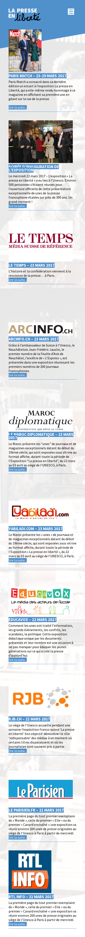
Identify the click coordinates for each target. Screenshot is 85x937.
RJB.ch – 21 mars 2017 (29, 719)
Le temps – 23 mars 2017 (32, 265)
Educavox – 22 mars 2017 (33, 619)
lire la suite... (18, 107)
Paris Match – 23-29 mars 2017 (37, 75)
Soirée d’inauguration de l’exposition (34, 168)
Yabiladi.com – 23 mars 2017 (36, 528)
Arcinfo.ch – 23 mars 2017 (34, 339)
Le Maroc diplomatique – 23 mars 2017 (41, 436)
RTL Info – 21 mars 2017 (31, 896)
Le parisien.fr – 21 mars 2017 (36, 810)
